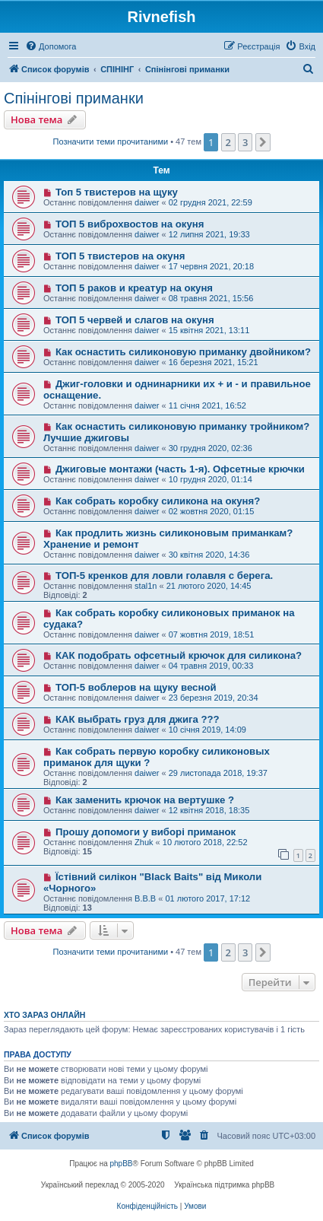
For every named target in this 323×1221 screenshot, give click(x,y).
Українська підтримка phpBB (224, 1185)
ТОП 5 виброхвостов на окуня (129, 224)
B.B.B (145, 898)
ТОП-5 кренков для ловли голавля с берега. (164, 575)
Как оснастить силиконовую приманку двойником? (183, 352)
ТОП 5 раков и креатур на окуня (134, 288)
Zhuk (144, 842)
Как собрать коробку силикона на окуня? (157, 501)
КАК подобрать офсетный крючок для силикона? (178, 655)
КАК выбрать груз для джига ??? (137, 719)
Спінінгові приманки (74, 98)
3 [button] (245, 142)
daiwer (147, 202)
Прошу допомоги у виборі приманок (145, 832)
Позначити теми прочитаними (111, 141)
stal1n (146, 585)
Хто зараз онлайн (44, 1014)
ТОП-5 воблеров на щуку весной (136, 687)
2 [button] (228, 142)
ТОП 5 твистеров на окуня (120, 256)
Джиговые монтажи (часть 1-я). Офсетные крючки (180, 469)
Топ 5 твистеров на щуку (116, 192)
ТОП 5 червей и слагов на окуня (134, 320)
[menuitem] (50, 46)
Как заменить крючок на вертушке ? (144, 800)
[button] (263, 142)
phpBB (121, 1163)
